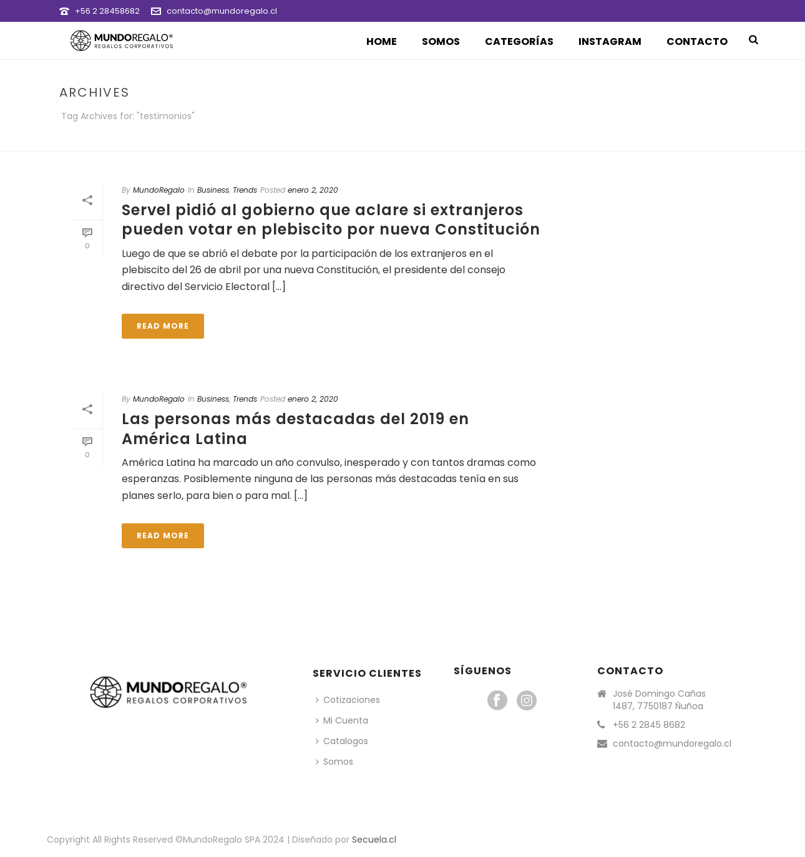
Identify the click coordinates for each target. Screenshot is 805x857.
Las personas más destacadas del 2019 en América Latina (295, 428)
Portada (657, 139)
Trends (245, 190)
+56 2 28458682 (107, 11)
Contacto (697, 41)
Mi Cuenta (342, 720)
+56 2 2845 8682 (649, 724)
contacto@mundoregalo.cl (222, 11)
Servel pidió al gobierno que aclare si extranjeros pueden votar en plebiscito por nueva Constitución (331, 220)
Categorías (519, 41)
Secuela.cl (374, 839)
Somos (441, 41)
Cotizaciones (348, 700)
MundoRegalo (159, 190)
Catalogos (342, 741)
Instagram (610, 41)
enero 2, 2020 (313, 190)
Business (213, 190)
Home (381, 41)
